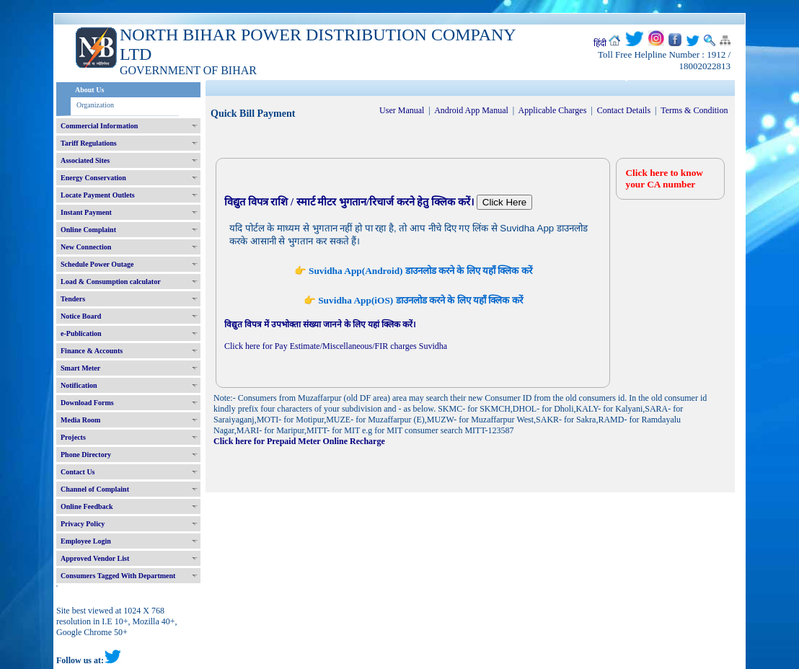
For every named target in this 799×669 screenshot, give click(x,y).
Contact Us (78, 472)
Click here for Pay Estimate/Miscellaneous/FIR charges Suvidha (335, 346)
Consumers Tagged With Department (118, 576)
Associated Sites (85, 160)
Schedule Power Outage (97, 264)
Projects (73, 437)
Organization (95, 105)
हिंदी (599, 43)
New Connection (86, 247)
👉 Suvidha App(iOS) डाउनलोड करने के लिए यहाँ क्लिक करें (413, 300)
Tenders (73, 299)
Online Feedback (87, 506)
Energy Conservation (93, 178)
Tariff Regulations (89, 143)
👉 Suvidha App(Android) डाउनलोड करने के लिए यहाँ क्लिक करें (413, 270)
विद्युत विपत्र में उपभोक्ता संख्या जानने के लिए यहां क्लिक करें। (320, 324)
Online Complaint (88, 230)
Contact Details (623, 110)
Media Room (80, 420)
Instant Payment (86, 212)
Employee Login (86, 541)
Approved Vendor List (95, 558)
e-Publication (81, 333)
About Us (89, 90)
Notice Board (81, 316)
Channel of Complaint (95, 489)
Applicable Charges (552, 110)
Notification (79, 385)
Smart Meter (80, 368)
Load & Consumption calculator (111, 281)
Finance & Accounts (92, 351)
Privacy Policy (83, 524)
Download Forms (87, 403)
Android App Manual (471, 110)
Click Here (504, 202)
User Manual (401, 110)
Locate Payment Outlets (98, 195)
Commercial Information (99, 126)
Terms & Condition (694, 110)
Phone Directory (86, 454)
